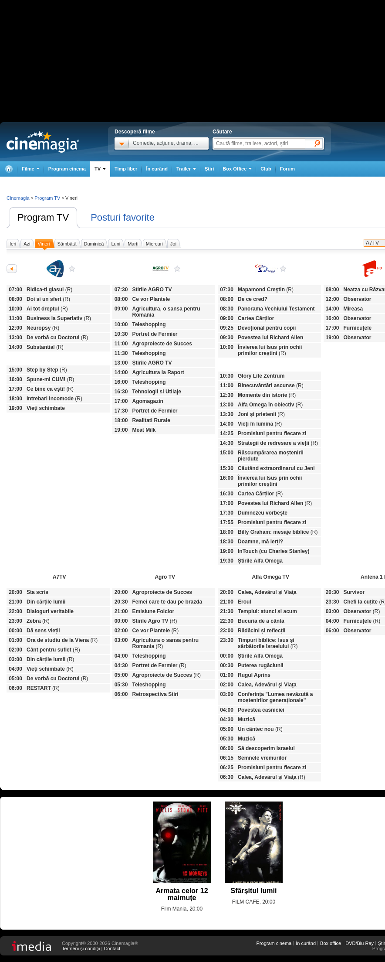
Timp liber (126, 168)
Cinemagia (18, 198)
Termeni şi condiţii (81, 948)
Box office (330, 943)
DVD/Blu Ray (359, 943)
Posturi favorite (123, 217)
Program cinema (67, 168)
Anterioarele (12, 268)
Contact (112, 948)
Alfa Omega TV (283, 268)
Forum (287, 168)
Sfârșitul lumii (254, 890)
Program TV (43, 217)
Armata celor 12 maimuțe (181, 894)
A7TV (71, 268)
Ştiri (209, 168)
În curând (157, 168)
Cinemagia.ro (43, 142)
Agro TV (177, 268)
